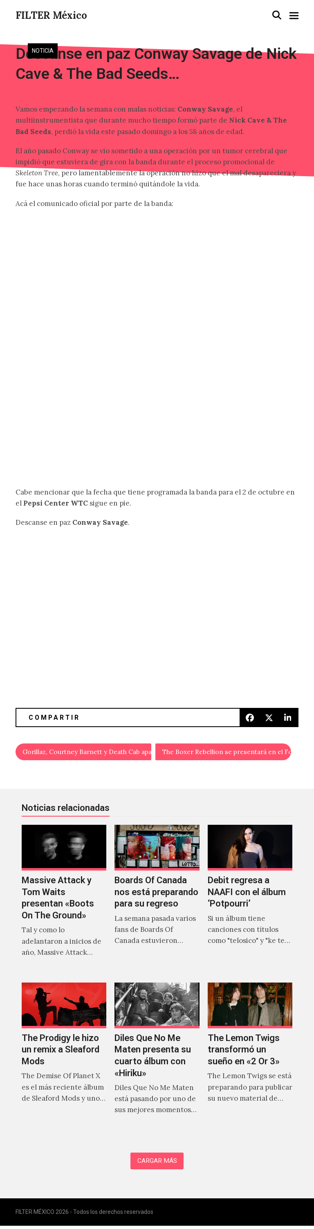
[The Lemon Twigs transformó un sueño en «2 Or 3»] (250, 1059)
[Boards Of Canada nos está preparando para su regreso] (156, 901)
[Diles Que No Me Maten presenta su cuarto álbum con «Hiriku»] (156, 1059)
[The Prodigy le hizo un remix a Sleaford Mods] (64, 1059)
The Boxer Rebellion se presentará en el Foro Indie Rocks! (227, 752)
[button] (276, 14)
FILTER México (51, 15)
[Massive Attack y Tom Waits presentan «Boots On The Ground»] (64, 901)
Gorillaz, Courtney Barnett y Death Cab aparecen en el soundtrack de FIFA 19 (87, 752)
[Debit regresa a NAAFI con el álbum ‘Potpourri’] (250, 901)
